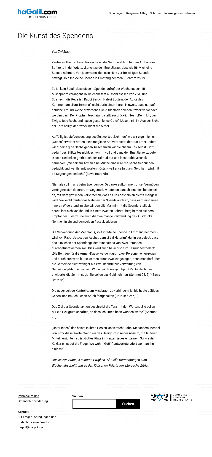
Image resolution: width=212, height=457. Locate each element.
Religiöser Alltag (136, 13)
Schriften (156, 13)
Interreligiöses (173, 13)
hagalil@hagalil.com (31, 427)
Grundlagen (116, 13)
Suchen (77, 396)
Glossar (190, 13)
